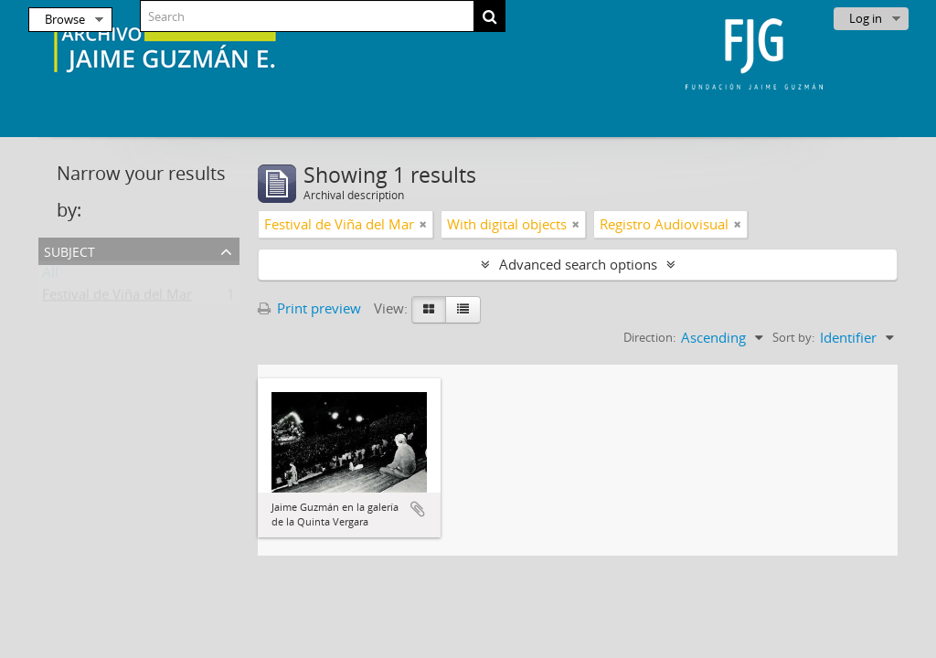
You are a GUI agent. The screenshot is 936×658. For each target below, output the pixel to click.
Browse (65, 19)
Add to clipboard (418, 509)
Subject (69, 250)
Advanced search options (578, 264)
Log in (865, 18)
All (50, 276)
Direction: (649, 337)
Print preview (309, 308)
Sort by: (793, 337)
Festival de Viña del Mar (117, 298)
